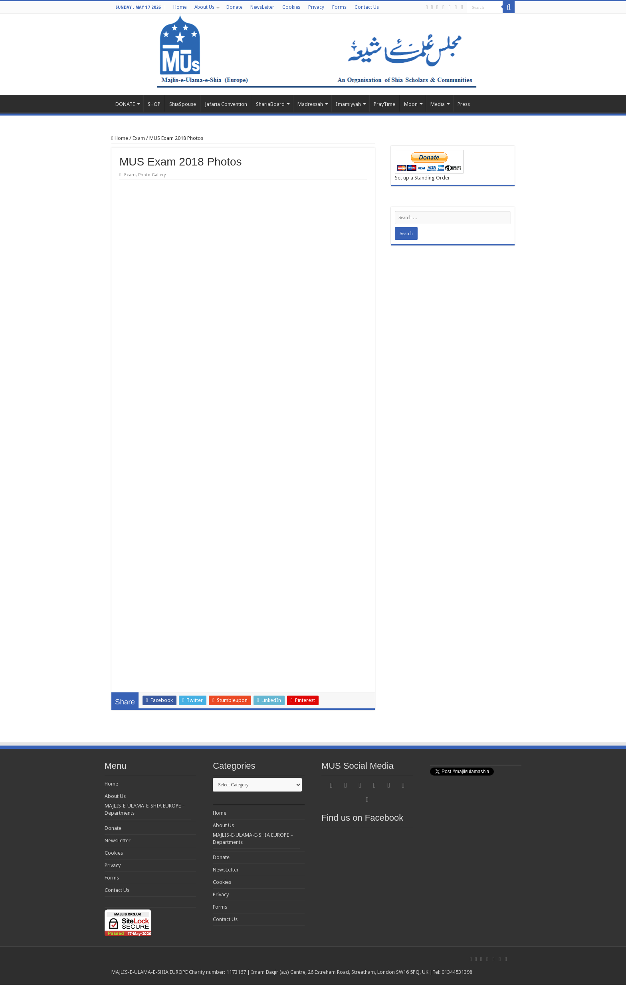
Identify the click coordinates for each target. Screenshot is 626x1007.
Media (437, 104)
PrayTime (384, 104)
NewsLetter (262, 7)
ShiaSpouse (182, 104)
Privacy (316, 7)
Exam (139, 138)
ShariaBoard (270, 104)
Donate (234, 7)
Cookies (291, 7)
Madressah (310, 104)
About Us (204, 7)
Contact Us (367, 7)
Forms (339, 7)
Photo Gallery (152, 174)
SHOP (154, 104)
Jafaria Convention (226, 104)
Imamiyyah (348, 104)
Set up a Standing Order (422, 178)
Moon (411, 104)
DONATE (125, 104)
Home (179, 7)
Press (464, 104)
